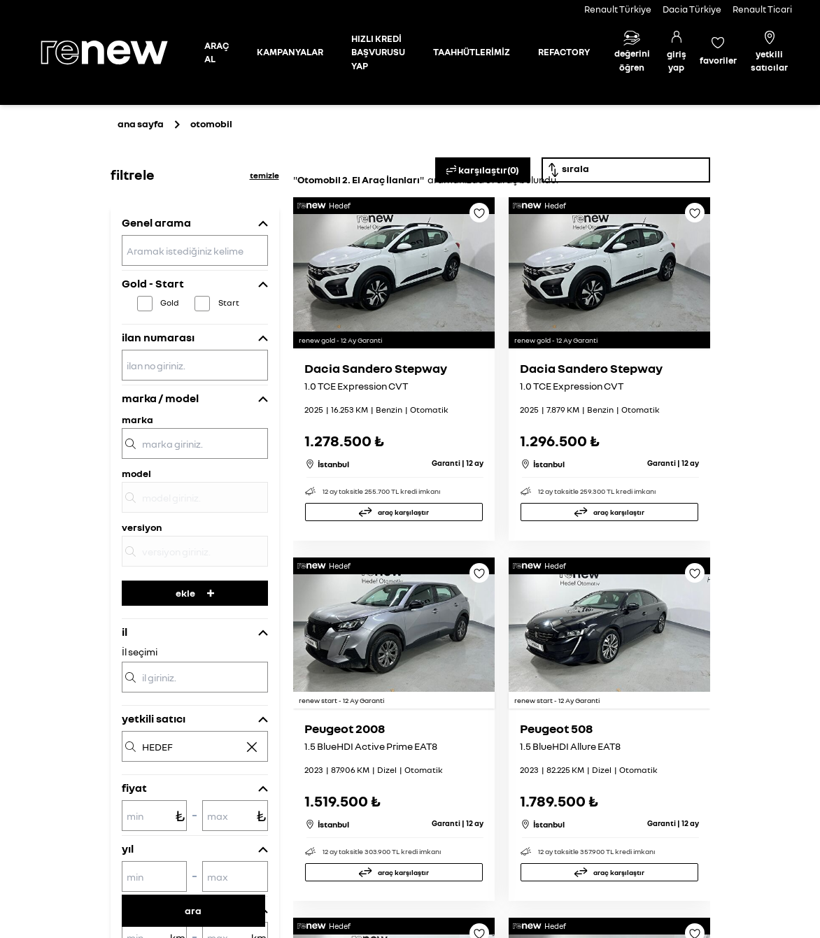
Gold (169, 302)
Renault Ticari (762, 9)
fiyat (134, 788)
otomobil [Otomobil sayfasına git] (211, 123)
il (124, 632)
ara (193, 910)
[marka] (195, 443)
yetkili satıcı (153, 718)
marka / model (160, 398)
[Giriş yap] (676, 53)
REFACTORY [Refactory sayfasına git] (564, 51)
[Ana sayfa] (116, 52)
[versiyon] (195, 551)
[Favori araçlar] (718, 52)
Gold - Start (153, 283)
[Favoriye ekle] (479, 218)
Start (228, 302)
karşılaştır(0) (482, 170)
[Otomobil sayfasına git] (216, 52)
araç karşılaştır (403, 512)
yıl (128, 848)
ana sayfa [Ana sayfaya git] (141, 123)
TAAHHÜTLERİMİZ (471, 51)
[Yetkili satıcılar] (769, 53)
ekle (195, 593)
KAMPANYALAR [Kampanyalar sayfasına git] (290, 51)
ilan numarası (158, 337)
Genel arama (156, 222)
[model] (195, 497)
